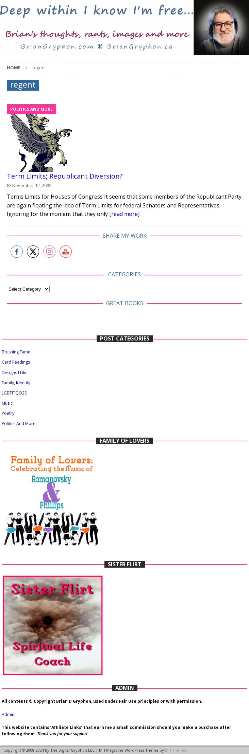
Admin (8, 714)
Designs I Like (15, 372)
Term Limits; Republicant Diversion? (64, 176)
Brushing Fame (16, 352)
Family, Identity (16, 383)
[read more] (124, 214)
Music (7, 403)
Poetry (8, 413)
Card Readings (16, 362)
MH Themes (176, 750)
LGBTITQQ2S (14, 393)
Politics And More (18, 423)
